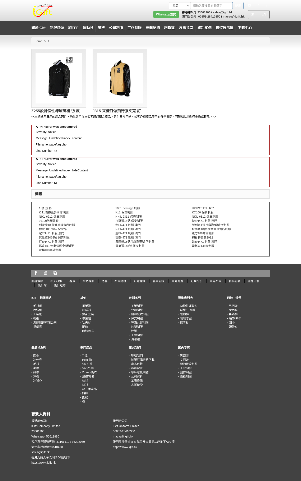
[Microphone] (258, 5)
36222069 (78, 441)
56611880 (52, 436)
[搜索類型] (179, 5)
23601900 (203, 12)
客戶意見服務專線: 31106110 (50, 441)
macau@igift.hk (234, 16)
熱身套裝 (88, 314)
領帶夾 (233, 326)
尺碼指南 (186, 28)
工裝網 (37, 314)
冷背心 (37, 380)
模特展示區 (224, 28)
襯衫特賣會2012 (202, 237)
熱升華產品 (89, 389)
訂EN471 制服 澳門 (51, 241)
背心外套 (88, 368)
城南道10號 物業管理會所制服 (211, 229)
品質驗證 (137, 385)
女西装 (184, 359)
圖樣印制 (253, 281)
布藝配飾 (153, 28)
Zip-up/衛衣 (89, 372)
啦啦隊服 (186, 318)
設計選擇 (139, 281)
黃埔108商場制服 (50, 250)
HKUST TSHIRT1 (203, 208)
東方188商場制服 (203, 233)
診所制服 (137, 326)
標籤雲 (37, 326)
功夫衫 (86, 322)
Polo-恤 (87, 359)
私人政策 (56, 281)
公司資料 (137, 376)
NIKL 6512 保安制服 (52, 216)
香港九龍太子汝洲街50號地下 (50, 457)
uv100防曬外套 (49, 220)
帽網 (36, 318)
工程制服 (137, 335)
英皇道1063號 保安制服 (54, 237)
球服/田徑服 (187, 310)
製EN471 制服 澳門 (128, 237)
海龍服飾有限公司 (45, 322)
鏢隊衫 (184, 322)
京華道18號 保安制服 (129, 220)
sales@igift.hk (223, 12)
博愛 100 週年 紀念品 (53, 229)
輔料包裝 (234, 281)
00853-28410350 (208, 16)
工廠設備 (137, 380)
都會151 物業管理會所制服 (56, 246)
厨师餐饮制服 (189, 364)
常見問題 (177, 281)
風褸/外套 (88, 376)
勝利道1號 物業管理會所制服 (211, 225)
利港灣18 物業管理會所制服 (57, 225)
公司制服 (137, 310)
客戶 (72, 281)
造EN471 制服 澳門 (204, 241)
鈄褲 (85, 393)
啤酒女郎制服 (140, 322)
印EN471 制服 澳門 (128, 229)
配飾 (85, 326)
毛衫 (36, 364)
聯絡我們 (137, 355)
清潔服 (135, 339)
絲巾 (36, 372)
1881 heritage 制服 (127, 208)
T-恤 (84, 355)
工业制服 (186, 368)
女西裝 (233, 310)
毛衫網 (37, 305)
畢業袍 (86, 305)
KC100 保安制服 (202, 212)
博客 (104, 281)
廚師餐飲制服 (140, 314)
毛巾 (36, 368)
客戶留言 (137, 368)
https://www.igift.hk (43, 462)
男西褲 (233, 314)
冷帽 (36, 376)
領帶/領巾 (235, 318)
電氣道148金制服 (203, 246)
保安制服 (137, 318)
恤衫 (85, 380)
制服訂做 (57, 28)
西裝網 (37, 310)
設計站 (42, 285)
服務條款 (37, 281)
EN (263, 14)
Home (38, 41)
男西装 (184, 355)
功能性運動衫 (189, 305)
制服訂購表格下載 (142, 359)
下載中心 (245, 28)
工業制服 (137, 305)
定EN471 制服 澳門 (51, 233)
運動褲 (184, 314)
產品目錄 (137, 364)
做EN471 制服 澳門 (204, 220)
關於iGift (38, 28)
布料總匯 (120, 281)
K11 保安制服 (124, 212)
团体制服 (186, 372)
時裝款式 (88, 331)
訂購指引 (196, 281)
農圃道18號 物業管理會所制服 (134, 241)
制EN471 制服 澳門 (128, 225)
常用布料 (215, 281)
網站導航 (88, 281)
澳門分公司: (190, 16)
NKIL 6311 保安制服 (128, 216)
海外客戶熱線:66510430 (47, 447)
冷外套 (37, 359)
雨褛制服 (186, 376)
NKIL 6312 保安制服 (205, 216)
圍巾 (232, 322)
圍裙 (85, 397)
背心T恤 (87, 364)
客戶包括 (158, 281)
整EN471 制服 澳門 (128, 233)
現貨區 (169, 28)
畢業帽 (86, 318)
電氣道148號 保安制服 (129, 246)
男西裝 (233, 305)
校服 (134, 331)
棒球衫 (86, 310)
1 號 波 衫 (45, 208)
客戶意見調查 (140, 372)
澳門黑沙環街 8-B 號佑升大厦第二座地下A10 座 (144, 441)
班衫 (85, 385)
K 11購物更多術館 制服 (54, 212)
